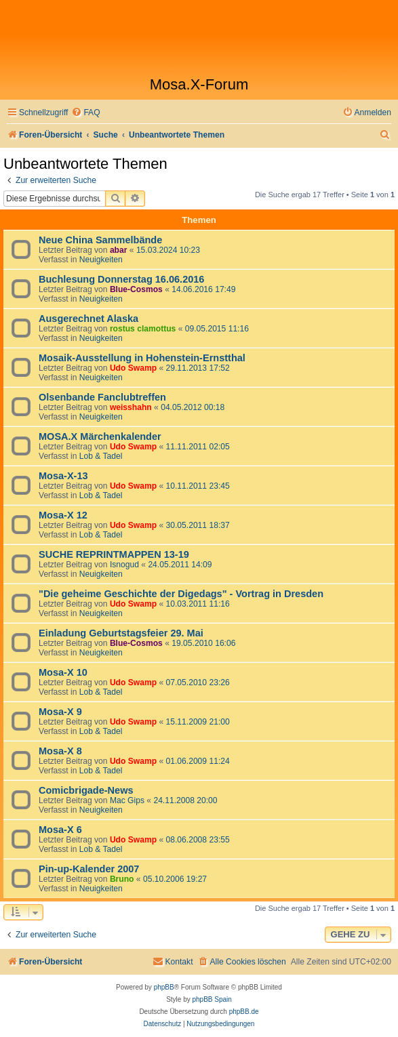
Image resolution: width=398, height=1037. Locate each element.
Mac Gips (127, 800)
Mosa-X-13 (63, 475)
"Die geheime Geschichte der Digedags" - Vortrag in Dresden (181, 593)
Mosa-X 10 (63, 672)
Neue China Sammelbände (100, 240)
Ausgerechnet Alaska (88, 318)
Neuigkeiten (101, 259)
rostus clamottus (143, 328)
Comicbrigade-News (86, 790)
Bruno (122, 879)
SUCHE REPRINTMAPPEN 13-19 (114, 554)
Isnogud (124, 564)
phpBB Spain (211, 999)
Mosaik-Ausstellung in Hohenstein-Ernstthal (142, 357)
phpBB (164, 987)
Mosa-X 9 (60, 711)
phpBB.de (244, 1011)
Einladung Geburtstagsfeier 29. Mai (121, 633)
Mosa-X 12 (63, 515)
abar (118, 250)
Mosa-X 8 (60, 751)
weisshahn (131, 407)
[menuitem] (85, 113)
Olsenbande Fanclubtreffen (102, 397)
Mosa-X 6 (60, 829)
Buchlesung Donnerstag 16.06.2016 (121, 279)
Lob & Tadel (101, 456)
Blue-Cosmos (136, 289)
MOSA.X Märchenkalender (100, 436)
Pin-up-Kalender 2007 (89, 868)
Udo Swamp (133, 368)
